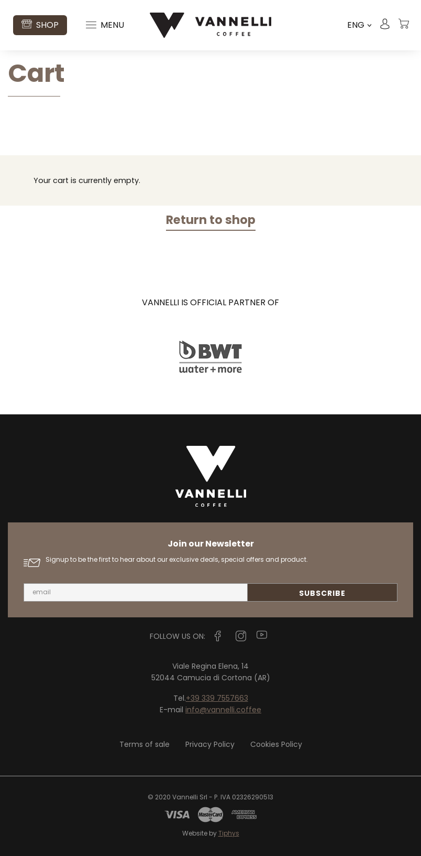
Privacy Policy (210, 744)
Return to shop (211, 219)
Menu (105, 25)
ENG (359, 25)
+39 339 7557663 (217, 698)
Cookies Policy (276, 744)
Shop (40, 25)
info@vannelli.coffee (223, 709)
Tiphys (228, 833)
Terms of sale (144, 744)
